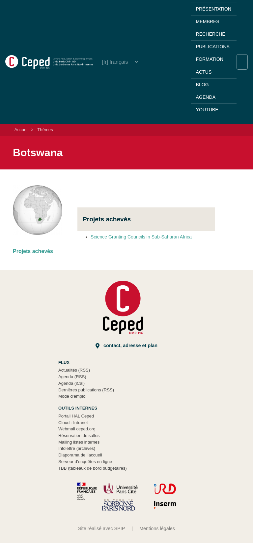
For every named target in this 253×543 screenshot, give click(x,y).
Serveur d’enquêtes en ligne (85, 461)
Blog (202, 84)
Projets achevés (33, 251)
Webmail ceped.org (77, 428)
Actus (204, 72)
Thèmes (45, 129)
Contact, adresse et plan (126, 345)
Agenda (205, 97)
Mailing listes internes (78, 442)
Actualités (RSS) (74, 370)
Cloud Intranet (73, 422)
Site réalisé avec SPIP (101, 528)
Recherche (210, 34)
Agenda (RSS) (72, 376)
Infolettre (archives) (76, 448)
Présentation (213, 9)
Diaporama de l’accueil (80, 454)
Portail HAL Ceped (76, 416)
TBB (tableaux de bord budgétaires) (92, 468)
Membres (207, 21)
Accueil (21, 129)
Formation (209, 59)
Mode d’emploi (72, 396)
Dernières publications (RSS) (86, 389)
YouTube (207, 109)
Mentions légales (157, 528)
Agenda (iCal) (71, 383)
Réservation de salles (78, 435)
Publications (213, 46)
